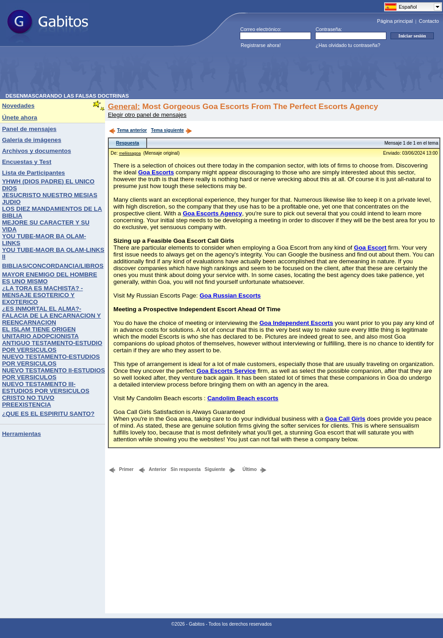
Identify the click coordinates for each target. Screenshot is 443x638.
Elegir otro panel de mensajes (147, 114)
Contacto (429, 21)
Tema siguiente (171, 130)
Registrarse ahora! (261, 45)
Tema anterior (128, 130)
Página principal (395, 21)
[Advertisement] (171, 72)
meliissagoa (130, 153)
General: (124, 106)
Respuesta (127, 143)
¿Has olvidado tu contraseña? (348, 45)
